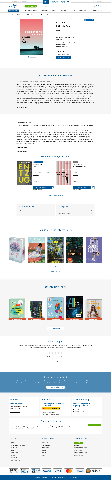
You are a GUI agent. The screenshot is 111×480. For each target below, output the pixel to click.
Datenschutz (45, 477)
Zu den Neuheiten (55, 271)
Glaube (73, 10)
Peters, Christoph (62, 23)
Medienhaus (65, 2)
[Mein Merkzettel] (97, 6)
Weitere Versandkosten (48, 412)
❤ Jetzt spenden (30, 6)
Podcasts (45, 450)
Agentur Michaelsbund (81, 452)
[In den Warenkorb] (63, 57)
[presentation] (16, 167)
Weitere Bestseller (55, 328)
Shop (46, 2)
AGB (76, 477)
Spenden (78, 442)
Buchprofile (83, 10)
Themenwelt (63, 10)
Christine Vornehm (22, 107)
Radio (44, 452)
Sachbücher (44, 10)
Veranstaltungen (79, 450)
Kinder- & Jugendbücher (30, 10)
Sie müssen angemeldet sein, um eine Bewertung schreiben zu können (55, 361)
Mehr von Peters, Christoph (55, 196)
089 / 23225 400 (15, 408)
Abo (43, 455)
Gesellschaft (46, 442)
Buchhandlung (78, 455)
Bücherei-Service (97, 10)
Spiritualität (45, 447)
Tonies (54, 10)
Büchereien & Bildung (80, 447)
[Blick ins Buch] (31, 57)
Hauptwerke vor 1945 (23, 210)
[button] (50, 266)
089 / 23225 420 (79, 411)
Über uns (76, 445)
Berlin (60, 210)
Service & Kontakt (97, 1)
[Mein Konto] (94, 6)
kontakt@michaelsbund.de (19, 406)
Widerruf (71, 477)
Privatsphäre (53, 477)
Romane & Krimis (13, 10)
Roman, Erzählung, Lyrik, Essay (65, 213)
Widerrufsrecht (46, 414)
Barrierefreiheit (62, 477)
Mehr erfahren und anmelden (55, 387)
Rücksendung (55, 414)
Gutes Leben (46, 445)
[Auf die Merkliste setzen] (72, 57)
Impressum (37, 477)
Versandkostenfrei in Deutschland (18, 1)
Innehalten (54, 2)
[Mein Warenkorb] (101, 6)
